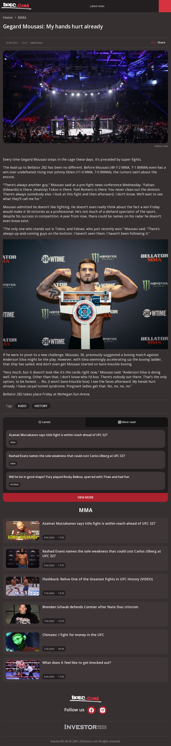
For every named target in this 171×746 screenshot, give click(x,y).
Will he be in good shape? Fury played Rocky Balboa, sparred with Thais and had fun (69, 477)
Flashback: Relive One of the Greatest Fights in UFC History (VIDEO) (97, 579)
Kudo (22, 406)
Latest (44, 422)
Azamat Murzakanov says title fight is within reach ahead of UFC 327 (58, 435)
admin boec (36, 42)
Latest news (97, 6)
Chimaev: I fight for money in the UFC (73, 634)
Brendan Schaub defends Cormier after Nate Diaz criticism (90, 607)
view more (85, 497)
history (41, 406)
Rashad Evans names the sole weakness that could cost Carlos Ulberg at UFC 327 (67, 456)
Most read (126, 422)
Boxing (14, 484)
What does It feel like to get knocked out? (76, 662)
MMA (13, 442)
